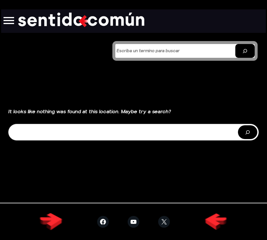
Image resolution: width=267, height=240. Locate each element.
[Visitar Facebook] (103, 222)
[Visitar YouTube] (133, 222)
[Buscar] (245, 51)
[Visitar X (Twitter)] (164, 222)
